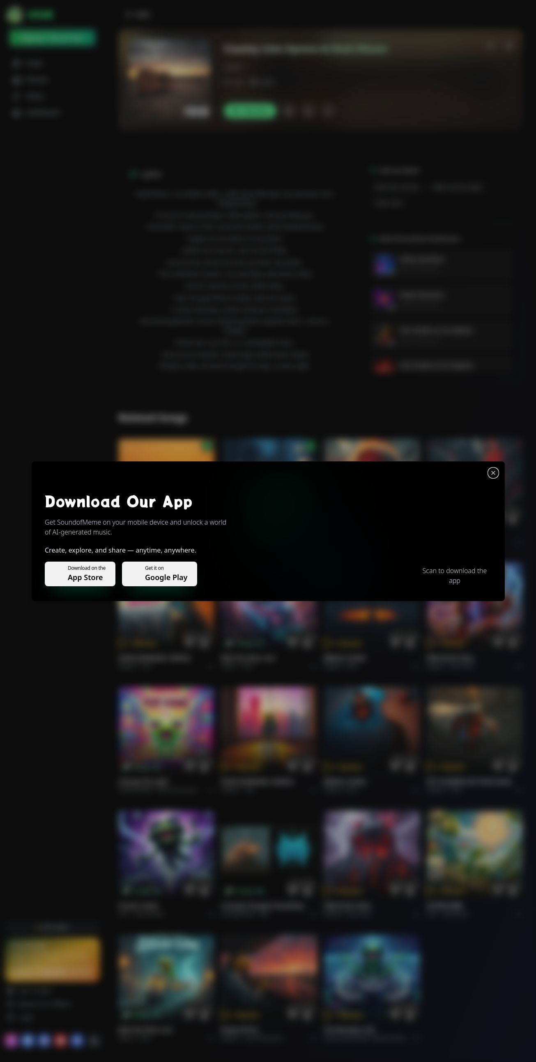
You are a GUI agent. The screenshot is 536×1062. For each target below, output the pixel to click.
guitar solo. (389, 202)
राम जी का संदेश (445, 906)
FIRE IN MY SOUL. (451, 658)
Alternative (258, 542)
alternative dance (177, 789)
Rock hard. (462, 666)
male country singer (458, 187)
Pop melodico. (158, 542)
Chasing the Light (143, 782)
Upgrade (52, 972)
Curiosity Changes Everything (262, 906)
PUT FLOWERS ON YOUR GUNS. (470, 782)
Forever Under (138, 906)
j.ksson (233, 67)
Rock (247, 666)
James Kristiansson (420, 270)
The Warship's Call (349, 1030)
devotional (455, 913)
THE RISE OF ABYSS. (351, 534)
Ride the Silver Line (248, 658)
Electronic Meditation (397, 1037)
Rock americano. (264, 1037)
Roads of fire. (240, 1030)
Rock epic (358, 542)
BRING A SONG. (345, 658)
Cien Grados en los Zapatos (436, 330)
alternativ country (397, 187)
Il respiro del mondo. (148, 534)
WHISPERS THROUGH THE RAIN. (264, 534)
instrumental (149, 913)
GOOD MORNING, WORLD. (155, 658)
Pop (147, 666)
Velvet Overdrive (422, 259)
